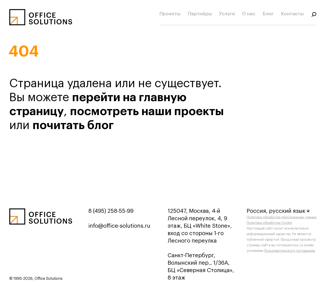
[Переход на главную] (40, 17)
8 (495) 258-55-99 (110, 211)
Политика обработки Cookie (269, 223)
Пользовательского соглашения (289, 251)
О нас (248, 14)
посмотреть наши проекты (147, 111)
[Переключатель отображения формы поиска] (314, 14)
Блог (268, 14)
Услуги (227, 14)
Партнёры (200, 14)
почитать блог (73, 125)
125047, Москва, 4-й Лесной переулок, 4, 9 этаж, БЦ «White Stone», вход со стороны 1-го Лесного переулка (200, 225)
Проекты (169, 14)
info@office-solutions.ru (119, 226)
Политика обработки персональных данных (281, 217)
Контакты (292, 14)
